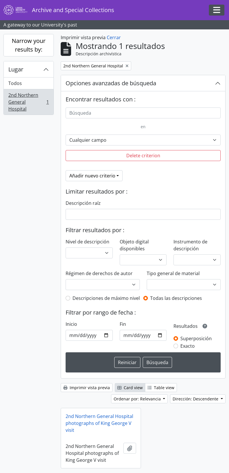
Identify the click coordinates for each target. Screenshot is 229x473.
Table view (161, 387)
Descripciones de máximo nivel (106, 298)
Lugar (15, 69)
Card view (130, 387)
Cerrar (114, 37)
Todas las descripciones (176, 298)
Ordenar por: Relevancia (138, 399)
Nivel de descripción (87, 242)
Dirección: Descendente (196, 399)
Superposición (196, 338)
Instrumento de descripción (190, 245)
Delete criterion (143, 155)
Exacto (187, 346)
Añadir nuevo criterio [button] (92, 176)
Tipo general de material (173, 273)
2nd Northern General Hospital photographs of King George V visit (99, 423)
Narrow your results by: (28, 45)
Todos (15, 83)
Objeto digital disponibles (134, 245)
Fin (123, 324)
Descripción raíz (83, 203)
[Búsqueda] (143, 112)
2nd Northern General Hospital (28, 102)
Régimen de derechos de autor (99, 273)
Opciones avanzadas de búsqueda (111, 83)
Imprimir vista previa (86, 387)
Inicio (71, 324)
